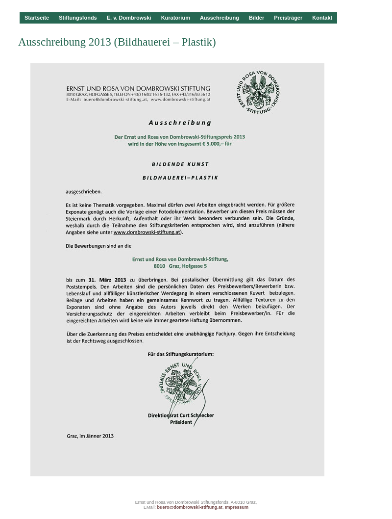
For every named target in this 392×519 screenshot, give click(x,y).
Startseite (36, 18)
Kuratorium (175, 18)
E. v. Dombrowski (129, 18)
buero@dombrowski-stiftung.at (189, 507)
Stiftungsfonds (78, 18)
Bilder (256, 18)
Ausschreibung (219, 18)
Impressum (236, 507)
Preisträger (288, 18)
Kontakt (322, 18)
